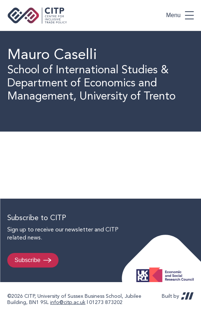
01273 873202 (105, 302)
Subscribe (27, 260)
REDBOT (187, 296)
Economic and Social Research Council (167, 269)
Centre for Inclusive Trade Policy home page (37, 15)
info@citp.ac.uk (67, 302)
